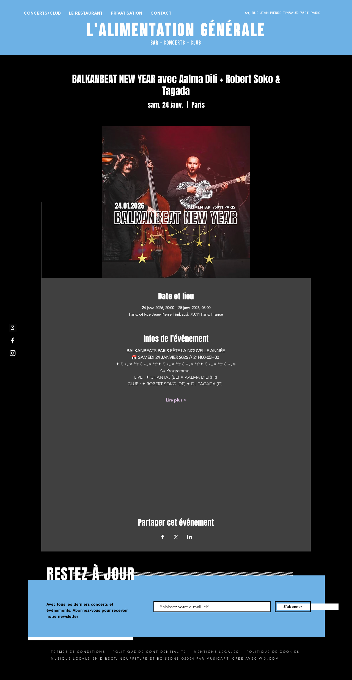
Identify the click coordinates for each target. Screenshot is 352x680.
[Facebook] (12, 340)
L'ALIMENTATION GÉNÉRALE (176, 29)
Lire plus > (176, 400)
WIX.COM (269, 658)
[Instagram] (12, 353)
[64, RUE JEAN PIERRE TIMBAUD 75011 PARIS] (268, 12)
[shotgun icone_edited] (12, 328)
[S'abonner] (293, 606)
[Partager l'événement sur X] (176, 537)
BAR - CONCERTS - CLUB (175, 42)
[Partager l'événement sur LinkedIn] (189, 537)
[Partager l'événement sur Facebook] (162, 537)
